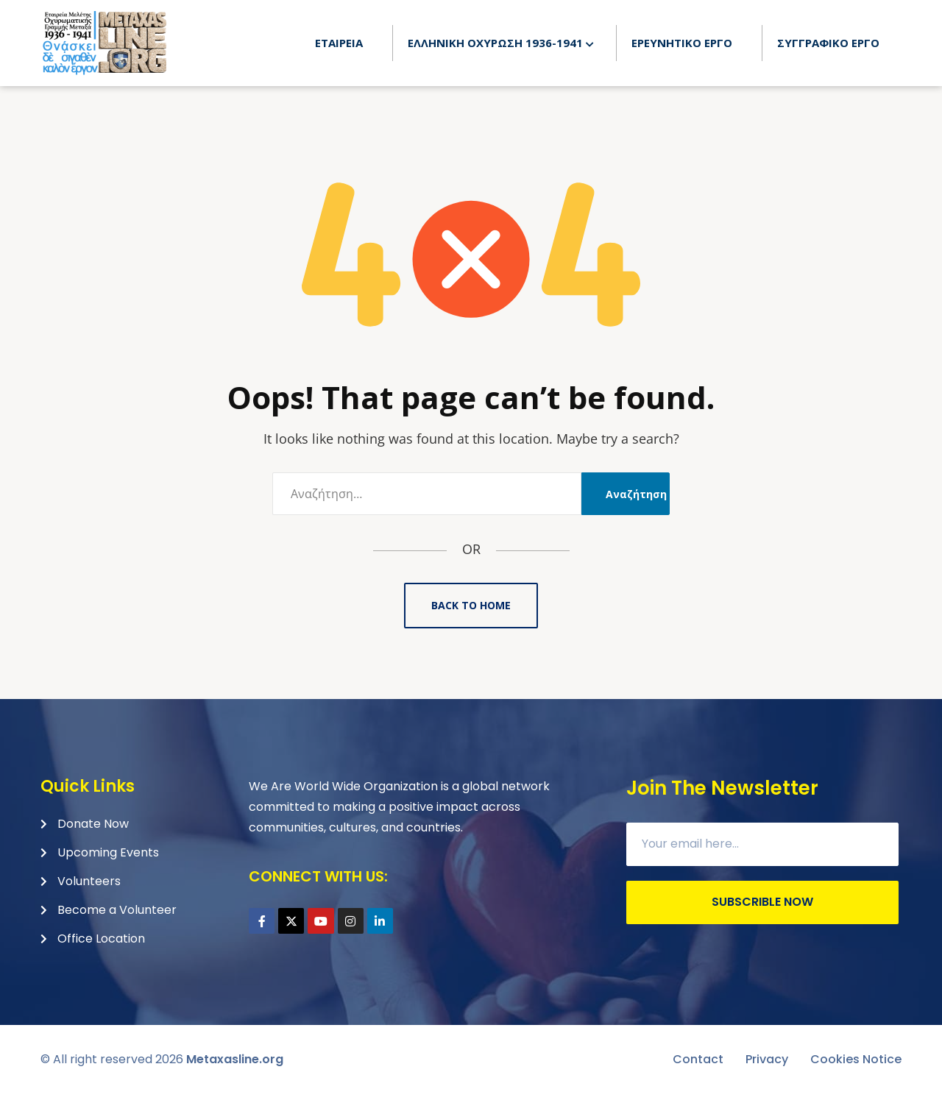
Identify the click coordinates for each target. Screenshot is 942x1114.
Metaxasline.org (234, 1079)
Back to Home (471, 625)
